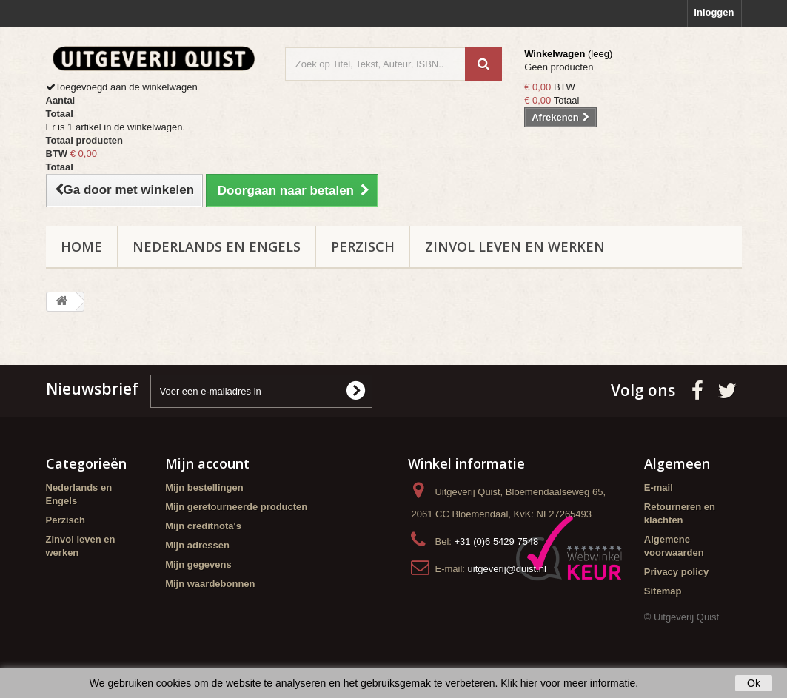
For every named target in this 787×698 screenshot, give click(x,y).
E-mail (658, 487)
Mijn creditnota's (203, 525)
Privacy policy (676, 571)
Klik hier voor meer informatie (567, 683)
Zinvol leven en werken (515, 246)
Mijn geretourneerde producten (236, 506)
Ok (753, 683)
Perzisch (363, 246)
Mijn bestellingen (204, 487)
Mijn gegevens (198, 564)
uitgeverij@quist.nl (507, 568)
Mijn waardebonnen (210, 583)
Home (81, 246)
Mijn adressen (197, 545)
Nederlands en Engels (217, 246)
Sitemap (663, 591)
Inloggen (714, 12)
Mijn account (207, 463)
